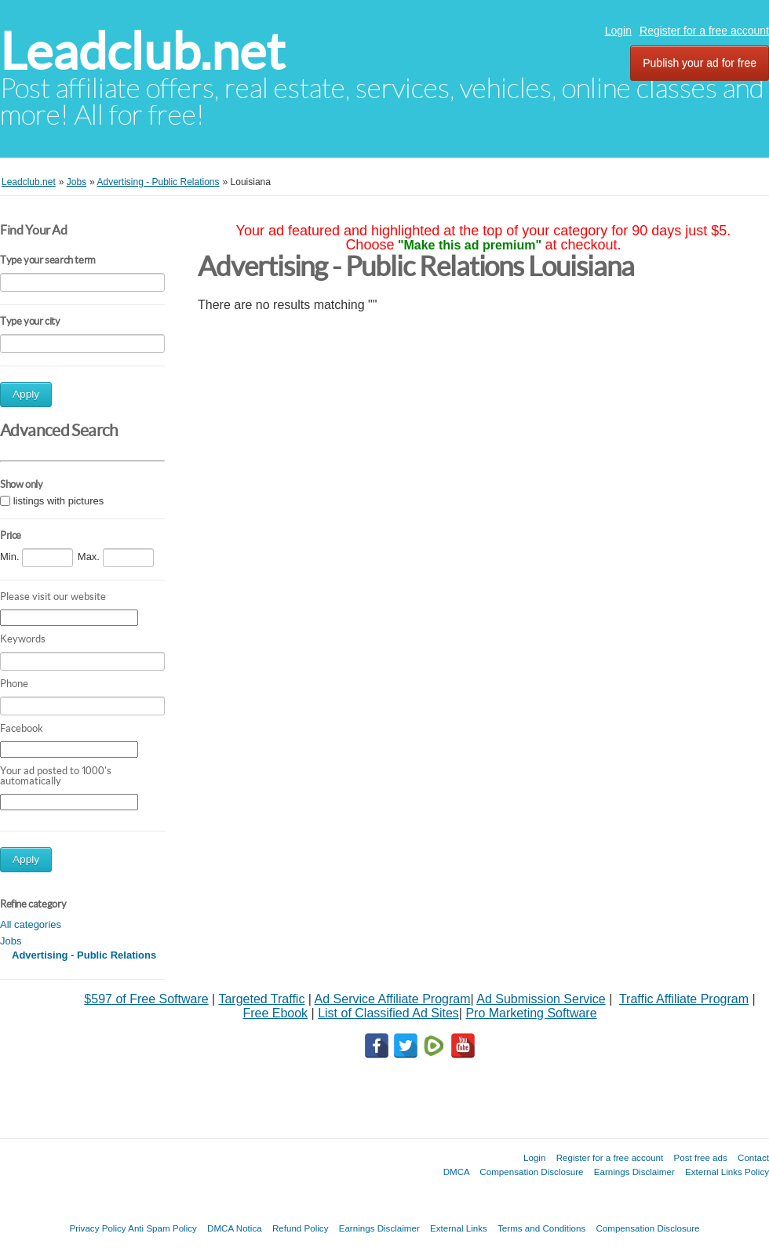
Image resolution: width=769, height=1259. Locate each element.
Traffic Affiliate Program (684, 999)
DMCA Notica (234, 1228)
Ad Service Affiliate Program (393, 999)
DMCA (456, 1171)
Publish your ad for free (699, 62)
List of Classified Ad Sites (388, 1013)
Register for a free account (704, 30)
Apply (26, 394)
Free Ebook (275, 1013)
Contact (753, 1157)
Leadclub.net (142, 51)
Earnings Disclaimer (634, 1171)
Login (618, 30)
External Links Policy (727, 1171)
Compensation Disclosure (531, 1171)
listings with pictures (58, 501)
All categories (30, 924)
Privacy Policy (97, 1228)
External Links (458, 1228)
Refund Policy (300, 1228)
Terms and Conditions (541, 1228)
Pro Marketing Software (530, 1013)
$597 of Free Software (146, 999)
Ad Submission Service (541, 999)
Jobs (10, 941)
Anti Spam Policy (162, 1228)
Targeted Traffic (261, 999)
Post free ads (700, 1157)
